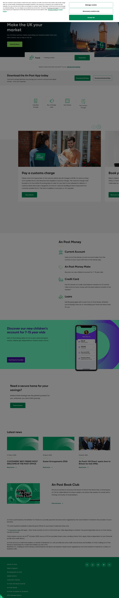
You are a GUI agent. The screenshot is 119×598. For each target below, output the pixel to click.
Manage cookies (91, 5)
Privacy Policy (52, 10)
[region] (59, 11)
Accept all (91, 17)
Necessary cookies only (91, 11)
